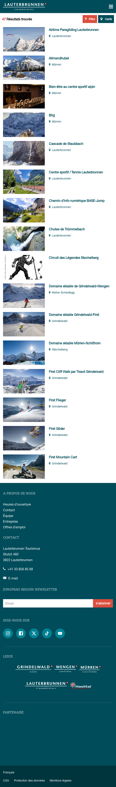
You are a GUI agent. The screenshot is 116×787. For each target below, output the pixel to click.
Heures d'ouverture (17, 504)
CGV (6, 780)
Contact (9, 510)
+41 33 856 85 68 (18, 569)
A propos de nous (19, 493)
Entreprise (10, 521)
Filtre (90, 19)
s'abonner (103, 603)
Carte (106, 19)
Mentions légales (60, 780)
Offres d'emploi (14, 527)
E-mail (10, 578)
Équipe (8, 516)
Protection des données (29, 780)
